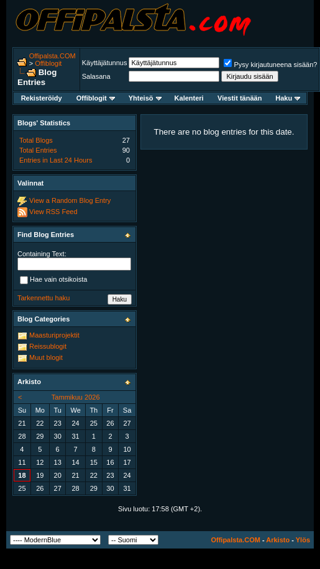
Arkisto (278, 540)
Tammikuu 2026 (76, 397)
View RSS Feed (53, 211)
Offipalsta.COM (52, 56)
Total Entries (38, 150)
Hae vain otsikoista (53, 280)
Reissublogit (47, 346)
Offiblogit (48, 63)
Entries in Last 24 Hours (55, 160)
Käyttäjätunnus (104, 62)
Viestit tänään (239, 98)
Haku (287, 98)
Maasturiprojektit (54, 335)
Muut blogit (46, 357)
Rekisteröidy (41, 98)
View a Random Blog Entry (70, 200)
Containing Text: (41, 254)
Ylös (303, 540)
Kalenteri (189, 98)
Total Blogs (36, 140)
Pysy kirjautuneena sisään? (270, 64)
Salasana (96, 76)
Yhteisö (145, 98)
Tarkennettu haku (43, 298)
